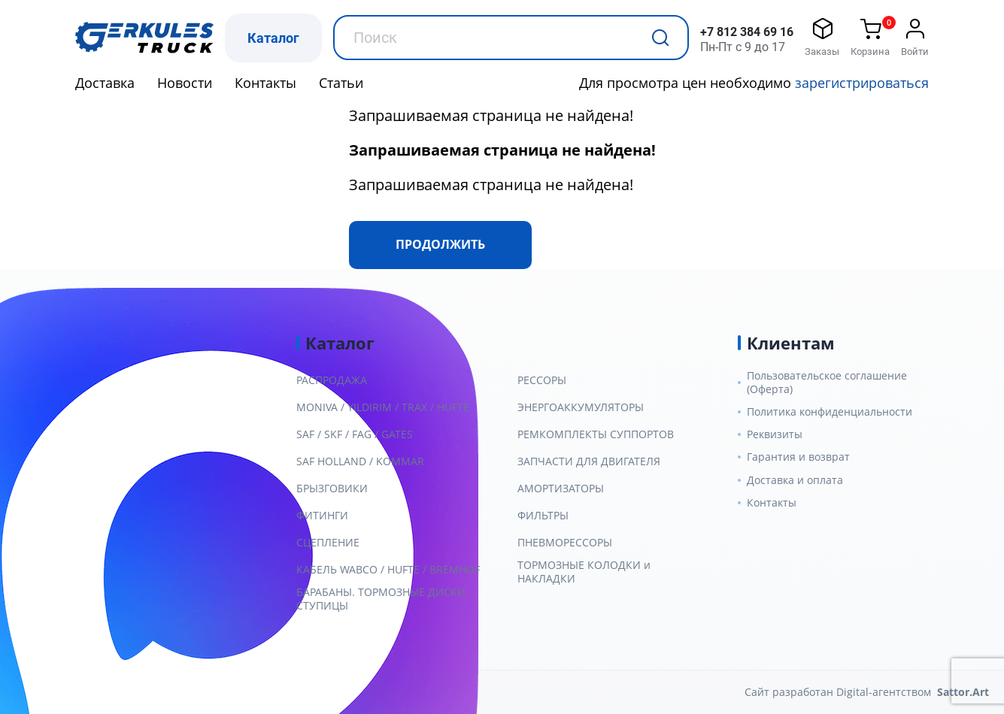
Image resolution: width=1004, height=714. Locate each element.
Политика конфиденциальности (829, 412)
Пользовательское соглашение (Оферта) (827, 382)
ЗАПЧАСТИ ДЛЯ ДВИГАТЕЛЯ (588, 461)
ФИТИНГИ (322, 515)
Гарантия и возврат (798, 457)
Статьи (341, 83)
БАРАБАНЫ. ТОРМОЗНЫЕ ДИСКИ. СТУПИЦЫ (382, 599)
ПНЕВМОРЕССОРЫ (564, 542)
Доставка (105, 83)
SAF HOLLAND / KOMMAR (360, 461)
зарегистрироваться (862, 83)
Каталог (273, 38)
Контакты (265, 83)
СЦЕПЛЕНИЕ (327, 542)
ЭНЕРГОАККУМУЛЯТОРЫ (580, 407)
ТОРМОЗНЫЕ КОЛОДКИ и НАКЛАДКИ (584, 571)
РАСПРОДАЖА (331, 380)
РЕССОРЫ (541, 380)
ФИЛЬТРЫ (543, 515)
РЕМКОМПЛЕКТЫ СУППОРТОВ (595, 434)
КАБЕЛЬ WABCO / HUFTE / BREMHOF (388, 569)
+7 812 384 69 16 (746, 32)
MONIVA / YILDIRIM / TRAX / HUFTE (382, 407)
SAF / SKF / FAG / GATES (354, 434)
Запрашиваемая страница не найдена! (491, 115)
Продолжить (440, 244)
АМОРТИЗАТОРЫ (560, 488)
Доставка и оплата (795, 480)
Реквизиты (774, 434)
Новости (184, 83)
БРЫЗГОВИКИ (332, 488)
